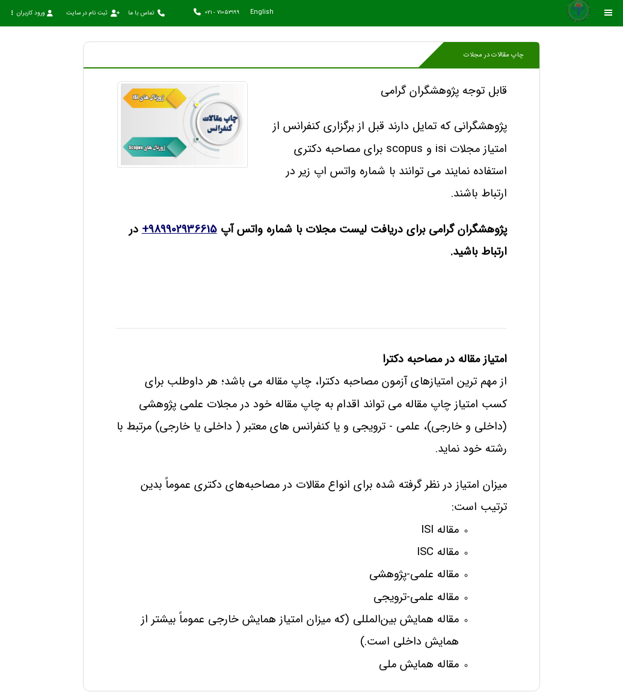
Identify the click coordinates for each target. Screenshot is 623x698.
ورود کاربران (31, 12)
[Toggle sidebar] (608, 12)
